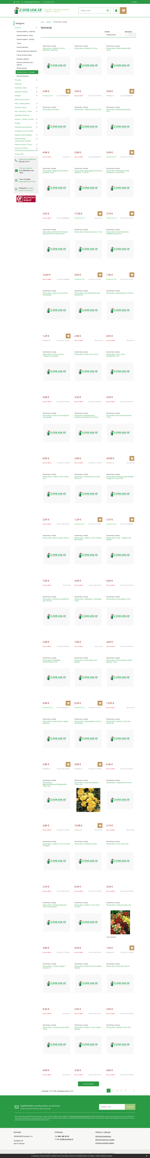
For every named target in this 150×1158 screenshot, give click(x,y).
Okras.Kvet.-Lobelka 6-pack (85, 844)
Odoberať (130, 1107)
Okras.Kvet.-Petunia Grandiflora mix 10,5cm (56, 600)
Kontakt (134, 2)
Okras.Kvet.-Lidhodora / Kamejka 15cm (87, 600)
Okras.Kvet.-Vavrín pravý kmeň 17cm (118, 416)
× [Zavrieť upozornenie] (147, 1155)
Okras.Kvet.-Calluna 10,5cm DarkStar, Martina (54, 49)
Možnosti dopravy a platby (105, 1140)
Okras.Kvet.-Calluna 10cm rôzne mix (56, 477)
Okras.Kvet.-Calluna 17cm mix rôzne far (118, 722)
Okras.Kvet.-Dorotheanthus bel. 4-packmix (87, 294)
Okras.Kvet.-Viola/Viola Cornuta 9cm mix (87, 477)
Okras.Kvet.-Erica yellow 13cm (118, 599)
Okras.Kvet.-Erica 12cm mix (117, 844)
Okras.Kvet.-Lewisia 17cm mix (118, 1027)
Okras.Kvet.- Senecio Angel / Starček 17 (54, 967)
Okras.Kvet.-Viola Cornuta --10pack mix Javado (54, 355)
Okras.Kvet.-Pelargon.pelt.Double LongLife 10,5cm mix (120, 477)
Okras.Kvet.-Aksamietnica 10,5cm (119, 293)
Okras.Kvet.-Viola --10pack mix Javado (118, 539)
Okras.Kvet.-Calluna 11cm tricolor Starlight (56, 845)
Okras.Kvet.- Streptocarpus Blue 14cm (56, 1028)
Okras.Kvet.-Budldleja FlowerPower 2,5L (51, 661)
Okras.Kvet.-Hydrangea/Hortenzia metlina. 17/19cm (88, 171)
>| (134, 1091)
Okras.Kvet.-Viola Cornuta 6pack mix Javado (56, 416)
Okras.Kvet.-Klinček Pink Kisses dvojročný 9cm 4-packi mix (55, 233)
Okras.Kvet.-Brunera (51, 109)
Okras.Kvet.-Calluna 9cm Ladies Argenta (55, 722)
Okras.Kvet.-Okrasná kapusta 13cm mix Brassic (55, 906)
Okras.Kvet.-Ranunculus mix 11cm (88, 232)
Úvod (17, 2)
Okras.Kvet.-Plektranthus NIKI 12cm (118, 49)
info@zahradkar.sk (66, 1139)
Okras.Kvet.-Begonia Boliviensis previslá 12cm (55, 171)
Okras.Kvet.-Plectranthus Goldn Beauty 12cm (119, 661)
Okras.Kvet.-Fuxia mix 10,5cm (86, 354)
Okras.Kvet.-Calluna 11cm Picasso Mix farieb (88, 539)
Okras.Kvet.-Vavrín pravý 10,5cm (56, 538)
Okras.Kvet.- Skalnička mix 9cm (119, 782)
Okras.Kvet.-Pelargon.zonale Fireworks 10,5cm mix (117, 171)
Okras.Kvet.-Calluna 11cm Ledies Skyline (87, 1028)
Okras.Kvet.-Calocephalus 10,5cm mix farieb (87, 722)
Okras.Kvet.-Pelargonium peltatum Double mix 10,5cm (86, 416)
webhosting (94, 1154)
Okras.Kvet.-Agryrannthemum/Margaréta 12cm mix (55, 784)
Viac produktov (88, 1084)
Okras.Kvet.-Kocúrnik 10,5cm (118, 966)
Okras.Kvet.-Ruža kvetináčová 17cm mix (86, 783)
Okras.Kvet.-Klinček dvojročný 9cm (118, 110)
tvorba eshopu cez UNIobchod (80, 1154)
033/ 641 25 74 (49, 2)
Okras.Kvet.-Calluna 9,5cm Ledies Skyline (87, 967)
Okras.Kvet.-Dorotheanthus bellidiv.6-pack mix (117, 233)
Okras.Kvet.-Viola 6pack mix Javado (85, 661)
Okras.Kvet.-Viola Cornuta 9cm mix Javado (55, 294)
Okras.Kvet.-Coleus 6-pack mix (118, 905)
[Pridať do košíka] (68, 91)
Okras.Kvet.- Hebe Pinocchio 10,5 (87, 109)
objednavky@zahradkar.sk (32, 2)
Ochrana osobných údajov (104, 1143)
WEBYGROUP (110, 1154)
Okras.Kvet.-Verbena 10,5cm (85, 48)
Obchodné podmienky (103, 1136)
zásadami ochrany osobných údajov (80, 1116)
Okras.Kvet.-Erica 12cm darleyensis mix (115, 355)
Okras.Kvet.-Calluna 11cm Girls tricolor (86, 906)
